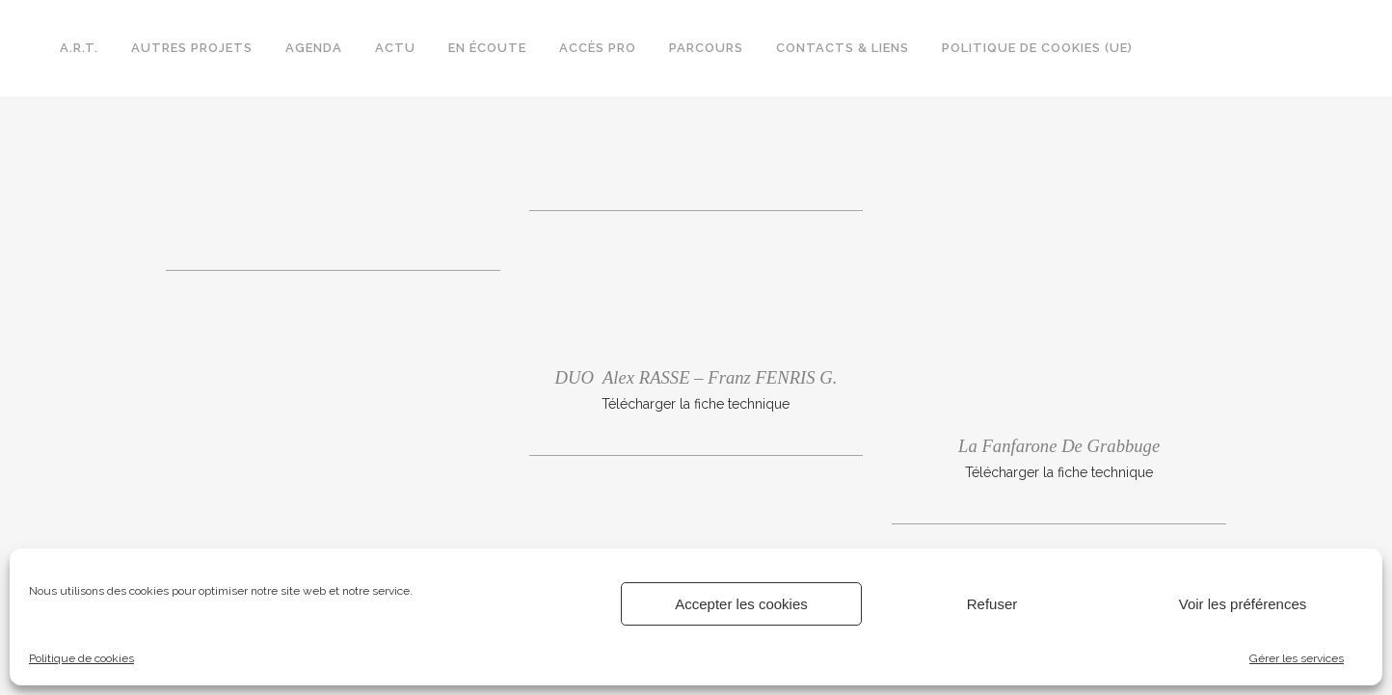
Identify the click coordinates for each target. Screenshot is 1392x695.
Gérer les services (1296, 658)
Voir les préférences (1243, 604)
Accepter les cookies (741, 604)
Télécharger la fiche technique (696, 404)
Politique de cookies (81, 658)
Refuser (992, 604)
